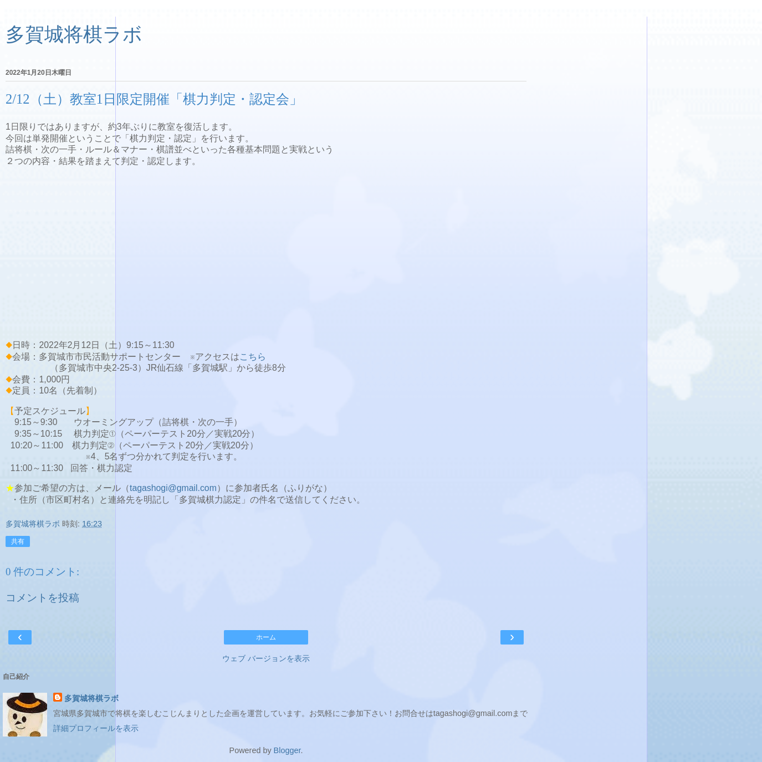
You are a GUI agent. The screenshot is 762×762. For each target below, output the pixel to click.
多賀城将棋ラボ (74, 34)
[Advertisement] (266, 253)
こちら (252, 356)
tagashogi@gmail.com (173, 488)
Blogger (287, 750)
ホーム (266, 637)
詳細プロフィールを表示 (96, 728)
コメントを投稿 (42, 598)
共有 (17, 541)
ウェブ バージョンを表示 (266, 658)
